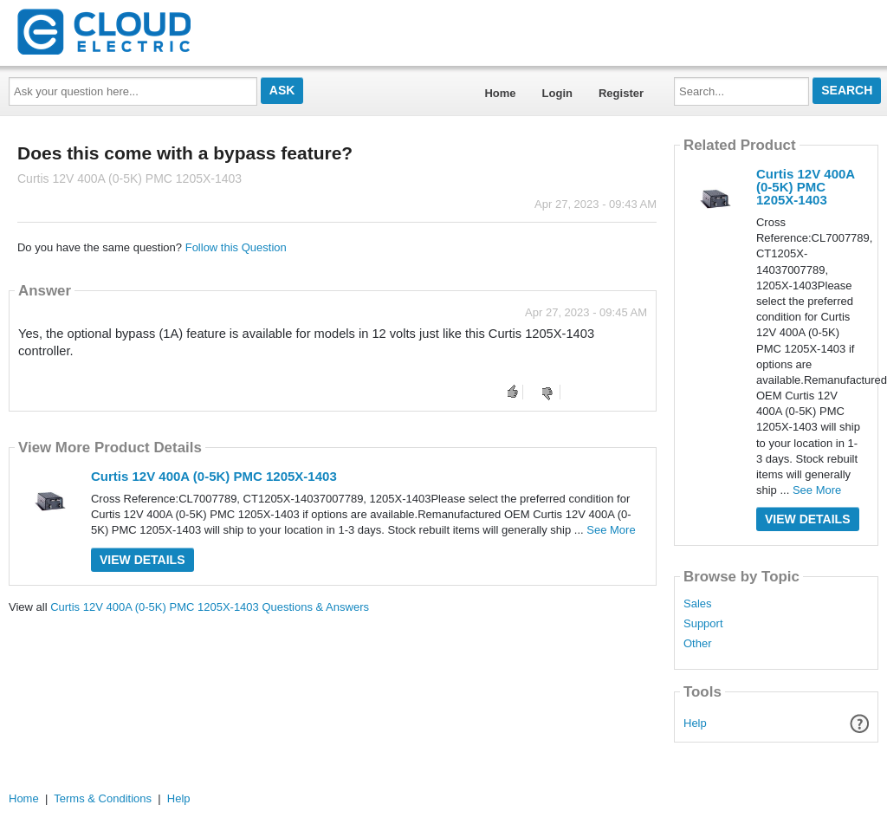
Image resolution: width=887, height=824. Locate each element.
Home (499, 93)
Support (703, 624)
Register (621, 93)
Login (557, 93)
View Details (142, 560)
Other (697, 644)
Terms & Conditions (103, 798)
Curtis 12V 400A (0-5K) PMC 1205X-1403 (214, 476)
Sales (697, 604)
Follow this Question (236, 247)
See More (610, 529)
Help (695, 723)
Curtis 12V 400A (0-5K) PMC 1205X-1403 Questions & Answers (209, 606)
